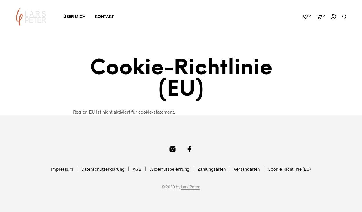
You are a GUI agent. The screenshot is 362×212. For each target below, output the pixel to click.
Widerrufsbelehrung (169, 169)
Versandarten (247, 169)
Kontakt (104, 17)
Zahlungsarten (212, 169)
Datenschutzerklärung (103, 169)
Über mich (74, 17)
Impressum (62, 169)
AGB (137, 169)
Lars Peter (190, 187)
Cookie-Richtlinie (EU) (289, 169)
